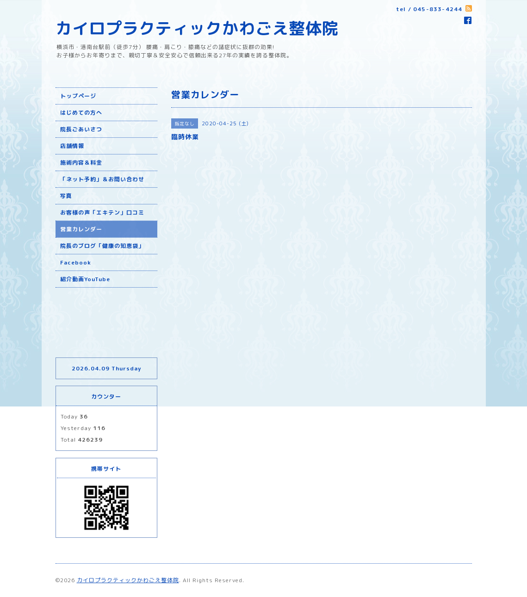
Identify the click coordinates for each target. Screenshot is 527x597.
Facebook (75, 262)
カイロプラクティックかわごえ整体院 (197, 28)
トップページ (78, 96)
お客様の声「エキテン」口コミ (102, 212)
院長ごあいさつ (81, 129)
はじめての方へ (81, 113)
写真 (66, 196)
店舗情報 (72, 146)
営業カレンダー (81, 229)
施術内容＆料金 (81, 162)
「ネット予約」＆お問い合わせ (102, 179)
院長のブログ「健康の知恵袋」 (102, 246)
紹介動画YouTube (85, 279)
